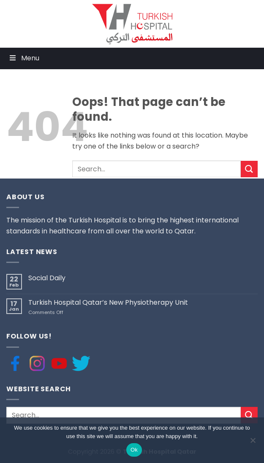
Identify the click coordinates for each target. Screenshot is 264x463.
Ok (134, 450)
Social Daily (46, 278)
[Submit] (249, 169)
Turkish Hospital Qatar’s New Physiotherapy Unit (108, 302)
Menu (23, 58)
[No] (253, 442)
